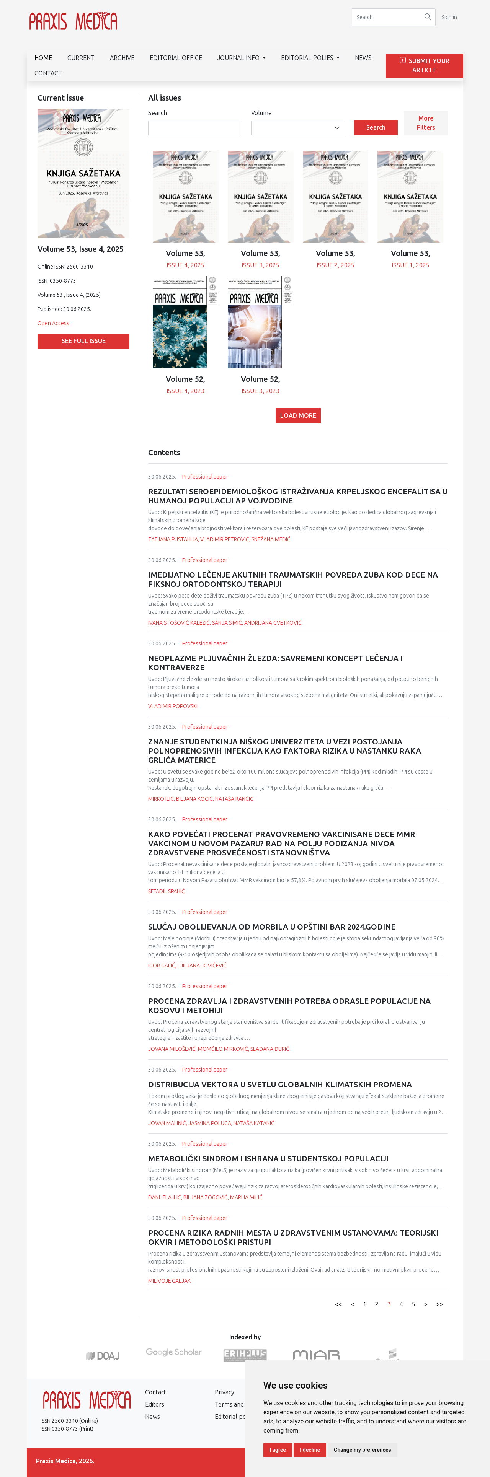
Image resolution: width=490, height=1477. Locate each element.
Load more (298, 415)
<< (338, 1304)
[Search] (386, 17)
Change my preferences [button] (362, 1450)
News (363, 58)
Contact (48, 73)
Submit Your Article (424, 65)
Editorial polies (308, 58)
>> (439, 1304)
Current (81, 58)
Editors (154, 1404)
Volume (261, 113)
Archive (122, 58)
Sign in (449, 17)
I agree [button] (278, 1450)
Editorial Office (176, 58)
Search (157, 113)
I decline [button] (310, 1450)
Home (43, 58)
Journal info (239, 58)
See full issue (84, 341)
